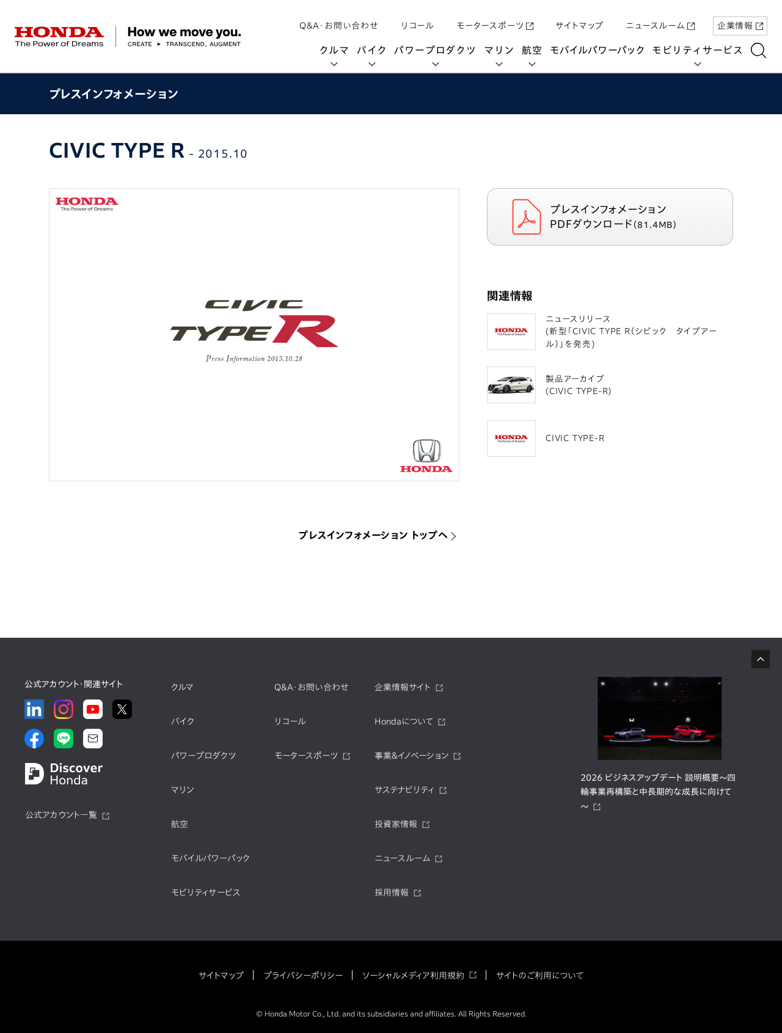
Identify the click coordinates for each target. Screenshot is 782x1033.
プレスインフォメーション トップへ (373, 535)
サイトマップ (579, 20)
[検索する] (760, 50)
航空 (534, 50)
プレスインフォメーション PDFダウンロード (620, 216)
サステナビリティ (404, 790)
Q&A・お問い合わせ (339, 20)
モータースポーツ (494, 20)
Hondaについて (404, 721)
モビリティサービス (699, 50)
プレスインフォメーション (114, 94)
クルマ (336, 50)
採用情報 (392, 892)
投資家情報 (396, 824)
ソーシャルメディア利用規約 (413, 975)
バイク (374, 50)
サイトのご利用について (539, 975)
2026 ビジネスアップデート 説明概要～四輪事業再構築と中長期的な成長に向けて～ (658, 792)
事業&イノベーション (411, 755)
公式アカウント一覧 (61, 815)
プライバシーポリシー (303, 975)
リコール (417, 20)
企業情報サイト (403, 687)
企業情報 (740, 20)
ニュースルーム (660, 20)
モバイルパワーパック (599, 50)
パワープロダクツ (437, 50)
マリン (501, 50)
